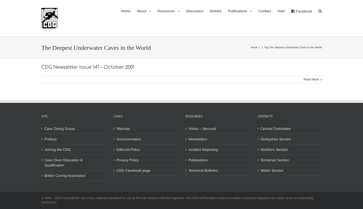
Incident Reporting (203, 149)
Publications (198, 160)
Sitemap (123, 129)
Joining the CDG (57, 149)
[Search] (320, 10)
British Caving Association (65, 176)
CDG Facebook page (133, 170)
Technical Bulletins (203, 170)
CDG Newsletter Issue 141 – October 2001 (87, 67)
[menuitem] (129, 10)
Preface (50, 139)
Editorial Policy (128, 149)
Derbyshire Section (276, 139)
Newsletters (197, 139)
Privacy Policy (127, 160)
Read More (311, 79)
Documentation (128, 139)
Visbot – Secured (202, 129)
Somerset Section (275, 160)
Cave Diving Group (59, 129)
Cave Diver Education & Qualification (63, 162)
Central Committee (276, 129)
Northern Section (274, 149)
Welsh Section (272, 170)
